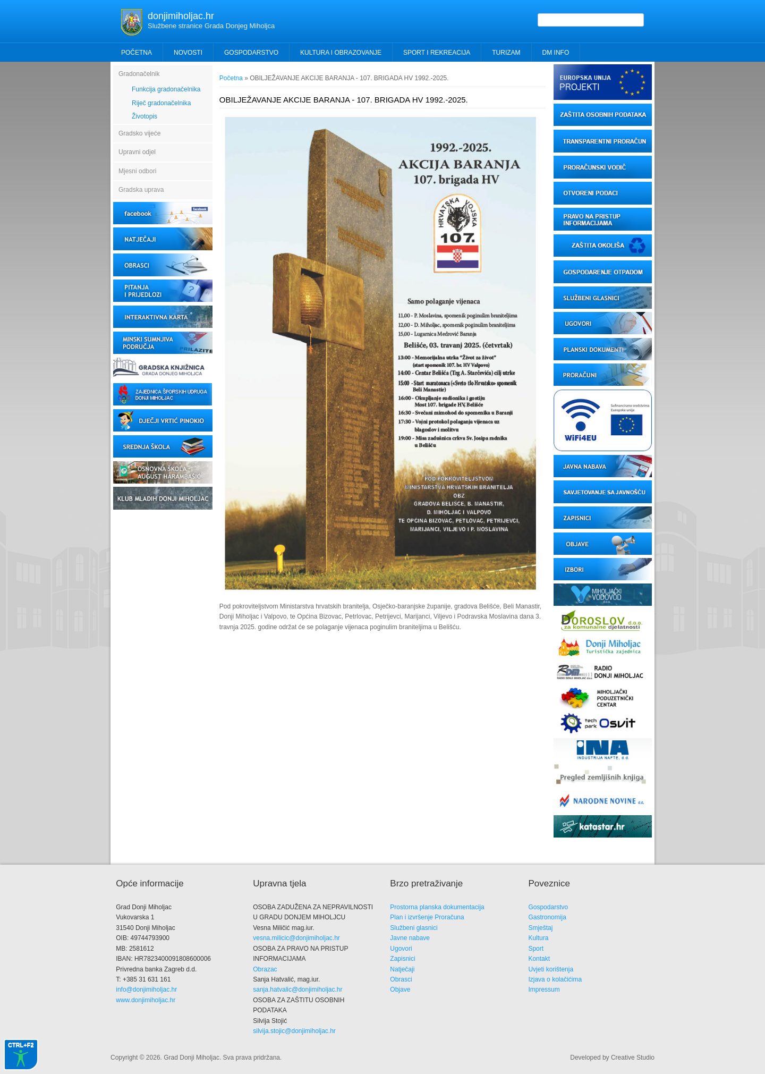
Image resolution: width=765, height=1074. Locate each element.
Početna (136, 52)
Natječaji (402, 969)
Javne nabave (410, 938)
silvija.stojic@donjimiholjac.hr (294, 1031)
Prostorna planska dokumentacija (437, 907)
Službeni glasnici (413, 928)
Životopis (144, 116)
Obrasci (401, 979)
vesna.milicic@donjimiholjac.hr (296, 938)
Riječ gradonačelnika (161, 103)
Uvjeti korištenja (550, 969)
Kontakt (539, 958)
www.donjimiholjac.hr (145, 1000)
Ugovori (401, 948)
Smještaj (540, 928)
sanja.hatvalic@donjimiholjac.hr (297, 989)
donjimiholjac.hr (181, 16)
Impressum (543, 989)
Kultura (538, 938)
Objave (400, 989)
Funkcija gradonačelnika (166, 89)
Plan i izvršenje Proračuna (427, 917)
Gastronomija (547, 917)
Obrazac (265, 969)
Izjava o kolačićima (555, 979)
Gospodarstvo (548, 907)
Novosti (188, 52)
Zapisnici (402, 958)
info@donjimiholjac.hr (146, 989)
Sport (535, 948)
